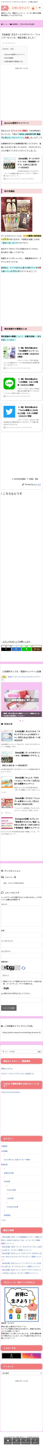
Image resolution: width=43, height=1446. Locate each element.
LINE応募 (10, 1198)
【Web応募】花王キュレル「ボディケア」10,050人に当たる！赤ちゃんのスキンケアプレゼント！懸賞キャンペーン (21, 1256)
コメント (4, 904)
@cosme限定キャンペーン (14, 54)
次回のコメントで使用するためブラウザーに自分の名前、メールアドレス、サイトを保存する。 (22, 982)
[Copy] (37, 649)
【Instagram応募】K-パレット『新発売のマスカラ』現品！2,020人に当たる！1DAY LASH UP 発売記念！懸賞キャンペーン (27, 823)
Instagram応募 (12, 1207)
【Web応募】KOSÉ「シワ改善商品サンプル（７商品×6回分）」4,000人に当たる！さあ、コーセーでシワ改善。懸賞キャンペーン (21, 1240)
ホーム (5, 24)
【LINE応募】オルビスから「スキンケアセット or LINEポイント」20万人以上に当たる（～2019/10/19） (27, 736)
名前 (3, 930)
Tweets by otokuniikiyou (10, 1092)
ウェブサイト (6, 951)
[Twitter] (6, 649)
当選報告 (15, 24)
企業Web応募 (9, 1173)
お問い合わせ (33, 2)
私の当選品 (8, 58)
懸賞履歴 (7, 1215)
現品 (36, 479)
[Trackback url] (21, 1032)
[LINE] (27, 649)
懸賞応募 (4, 1164)
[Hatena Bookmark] (16, 649)
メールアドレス (7, 941)
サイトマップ (7, 2)
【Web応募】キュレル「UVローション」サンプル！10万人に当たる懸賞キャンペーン (27, 780)
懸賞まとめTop (6, 1068)
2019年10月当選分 (28, 24)
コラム (3, 1220)
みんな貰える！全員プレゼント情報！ (17, 1159)
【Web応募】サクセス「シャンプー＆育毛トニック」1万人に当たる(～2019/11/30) (27, 801)
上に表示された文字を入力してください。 (16, 993)
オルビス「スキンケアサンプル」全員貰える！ (18, 1073)
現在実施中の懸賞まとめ (13, 61)
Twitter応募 (11, 1190)
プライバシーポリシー (20, 2)
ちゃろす (37, 484)
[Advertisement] (21, 92)
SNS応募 (7, 1181)
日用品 (31, 479)
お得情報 (4, 1151)
